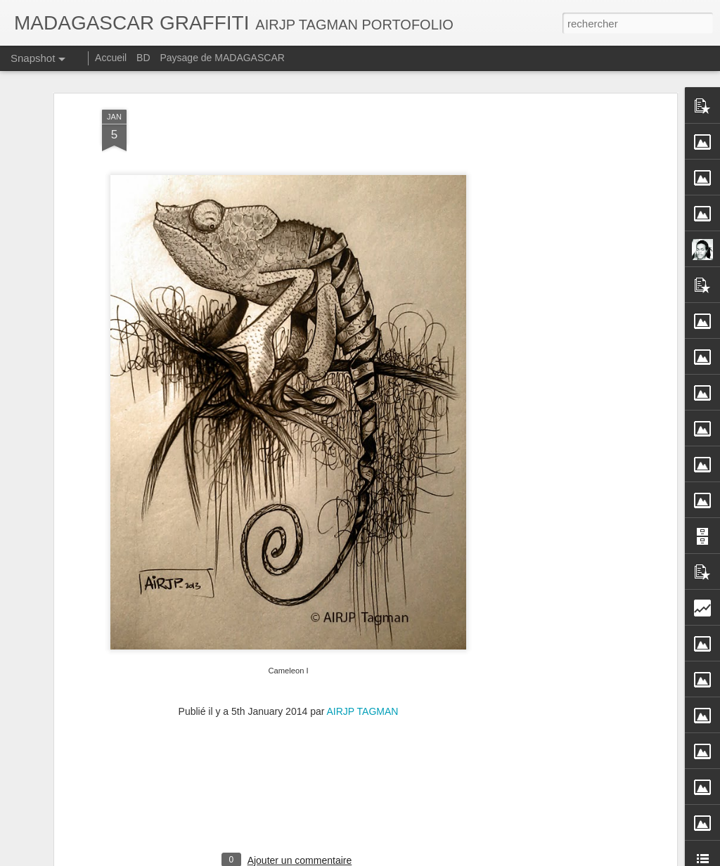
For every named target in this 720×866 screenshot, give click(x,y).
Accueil (111, 57)
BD (143, 57)
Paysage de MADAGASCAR (222, 57)
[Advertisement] (552, 327)
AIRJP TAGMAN (363, 707)
